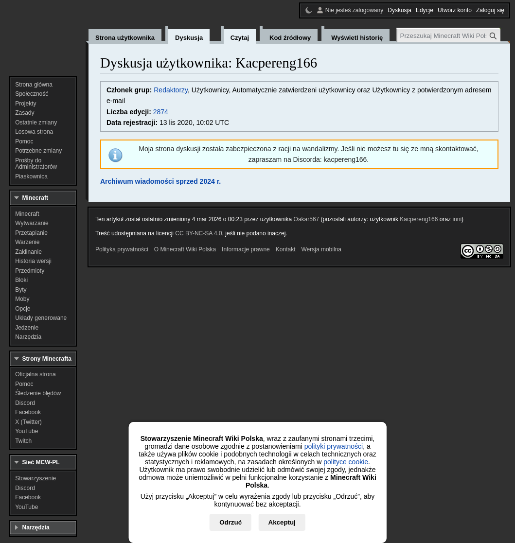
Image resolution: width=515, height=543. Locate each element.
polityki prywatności (333, 446)
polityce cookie (345, 462)
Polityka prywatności (121, 249)
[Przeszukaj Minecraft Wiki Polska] (448, 35)
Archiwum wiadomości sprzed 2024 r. (160, 181)
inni (457, 219)
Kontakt (286, 249)
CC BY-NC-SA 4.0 (198, 233)
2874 (160, 112)
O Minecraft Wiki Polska (185, 249)
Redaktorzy (171, 90)
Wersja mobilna (321, 249)
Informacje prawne (246, 249)
